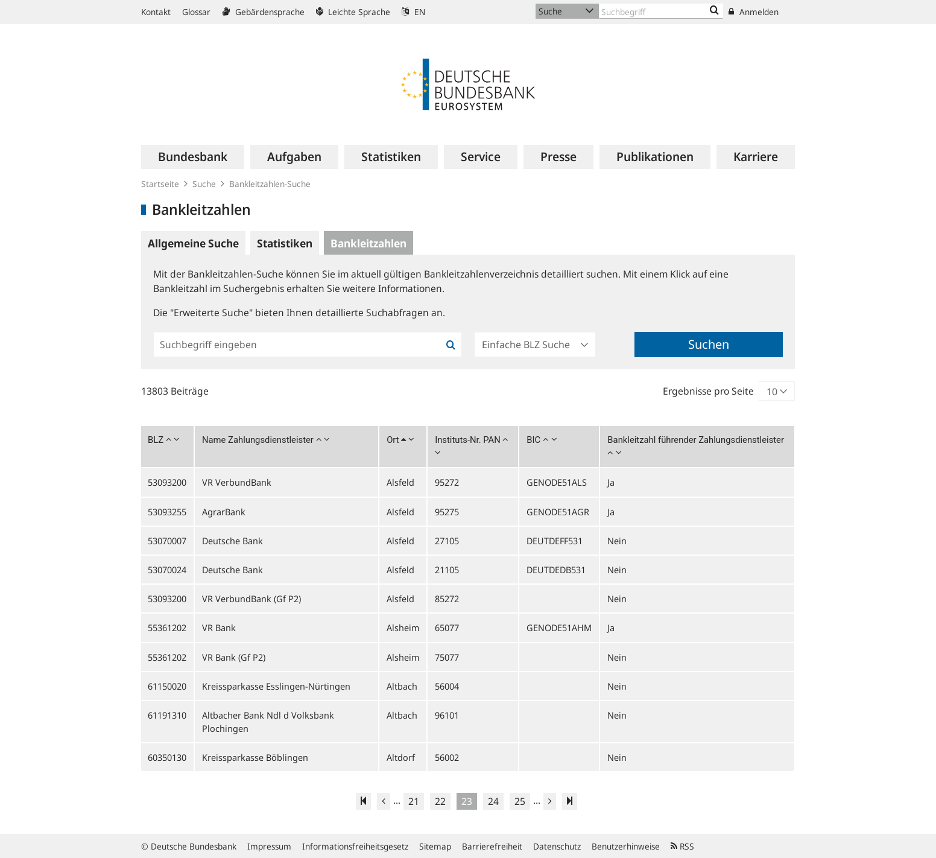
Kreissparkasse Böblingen (255, 757)
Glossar (196, 11)
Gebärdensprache (263, 11)
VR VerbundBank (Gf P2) (251, 599)
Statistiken (284, 243)
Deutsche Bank (232, 541)
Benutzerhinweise (626, 846)
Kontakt (156, 11)
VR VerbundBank (236, 482)
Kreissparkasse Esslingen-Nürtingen (276, 686)
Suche (204, 183)
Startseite (160, 183)
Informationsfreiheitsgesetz (355, 846)
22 (440, 801)
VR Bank (219, 627)
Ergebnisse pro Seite (708, 391)
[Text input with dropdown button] (661, 11)
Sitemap (435, 846)
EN (413, 11)
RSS (682, 846)
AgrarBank (223, 512)
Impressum (269, 846)
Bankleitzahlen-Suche (270, 183)
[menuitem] (192, 157)
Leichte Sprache (353, 11)
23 (466, 801)
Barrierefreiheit (492, 846)
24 (493, 801)
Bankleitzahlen (368, 243)
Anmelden (754, 11)
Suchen (708, 344)
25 (519, 801)
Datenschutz (557, 846)
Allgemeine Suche (193, 243)
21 (413, 801)
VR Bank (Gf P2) (233, 657)
